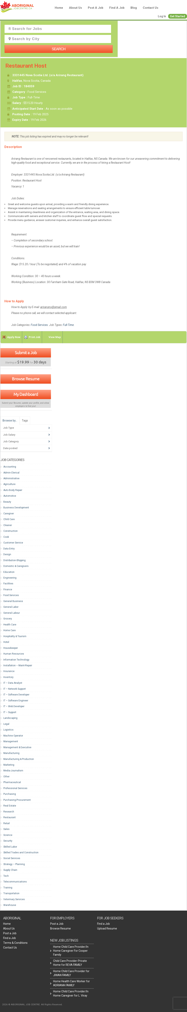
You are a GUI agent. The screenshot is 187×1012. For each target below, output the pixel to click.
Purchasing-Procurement (17, 800)
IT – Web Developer (13, 706)
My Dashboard (25, 394)
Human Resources (13, 653)
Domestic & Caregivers (16, 566)
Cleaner (7, 525)
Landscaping (10, 718)
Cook (6, 537)
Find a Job (117, 8)
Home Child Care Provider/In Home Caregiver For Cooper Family (70, 950)
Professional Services (15, 788)
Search (58, 49)
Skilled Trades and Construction (20, 852)
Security (7, 840)
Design (7, 554)
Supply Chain (10, 870)
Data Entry (9, 548)
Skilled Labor (10, 846)
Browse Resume (25, 378)
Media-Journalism (13, 770)
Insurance (8, 671)
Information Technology (16, 659)
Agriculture (9, 484)
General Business (13, 601)
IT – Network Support (14, 688)
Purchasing (9, 794)
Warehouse (9, 905)
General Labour (11, 613)
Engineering (9, 577)
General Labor (10, 607)
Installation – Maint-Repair (17, 665)
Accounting (9, 466)
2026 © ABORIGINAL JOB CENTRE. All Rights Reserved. (32, 1004)
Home (59, 8)
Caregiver (8, 513)
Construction (10, 531)
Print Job (34, 337)
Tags (25, 420)
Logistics (8, 729)
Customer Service (13, 542)
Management (10, 741)
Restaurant (9, 817)
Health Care (9, 624)
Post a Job (95, 8)
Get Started (177, 16)
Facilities (8, 583)
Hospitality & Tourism (14, 636)
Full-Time (68, 324)
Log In (162, 16)
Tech (6, 876)
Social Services (11, 858)
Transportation (11, 893)
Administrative (11, 478)
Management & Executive (17, 747)
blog (133, 8)
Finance (7, 589)
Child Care (9, 519)
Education (8, 572)
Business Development (16, 507)
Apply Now (13, 337)
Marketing (8, 764)
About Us (75, 8)
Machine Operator (13, 735)
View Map (55, 337)
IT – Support (9, 712)
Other (6, 776)
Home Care (9, 630)
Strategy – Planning (14, 864)
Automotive (9, 495)
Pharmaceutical (12, 782)
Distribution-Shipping (14, 560)
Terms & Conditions (15, 942)
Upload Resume (107, 928)
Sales (6, 829)
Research (8, 811)
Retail (6, 823)
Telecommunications (15, 881)
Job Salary (9, 434)
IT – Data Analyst (12, 683)
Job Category (11, 441)
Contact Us (150, 8)
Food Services (39, 324)
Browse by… (10, 420)
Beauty (7, 501)
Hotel (6, 642)
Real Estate (9, 805)
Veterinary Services (14, 899)
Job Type (8, 427)
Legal (6, 724)
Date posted (10, 448)
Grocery (7, 618)
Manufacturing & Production (18, 759)
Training (7, 887)
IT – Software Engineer (15, 700)
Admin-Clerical (11, 472)
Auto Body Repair (12, 490)
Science (7, 835)
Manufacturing (11, 753)
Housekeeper (10, 648)
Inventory (8, 677)
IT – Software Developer (16, 694)
